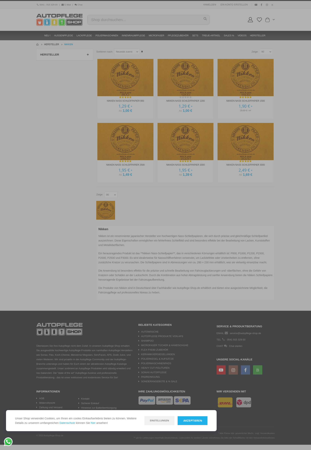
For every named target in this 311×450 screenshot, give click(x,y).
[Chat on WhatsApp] (8, 441)
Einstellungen (159, 420)
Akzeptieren (192, 421)
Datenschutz (67, 422)
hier (93, 422)
